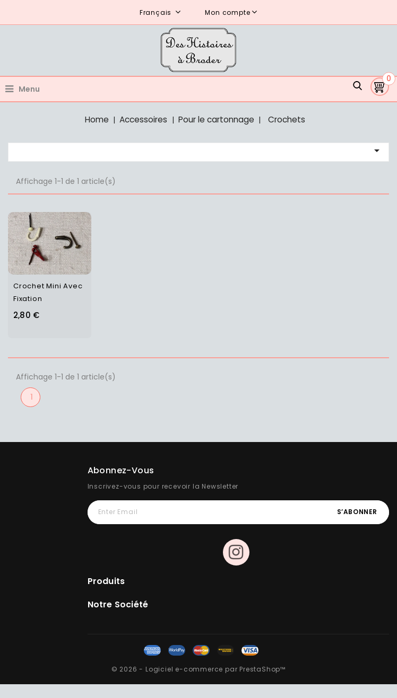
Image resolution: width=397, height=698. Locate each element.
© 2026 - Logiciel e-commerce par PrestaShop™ (198, 669)
